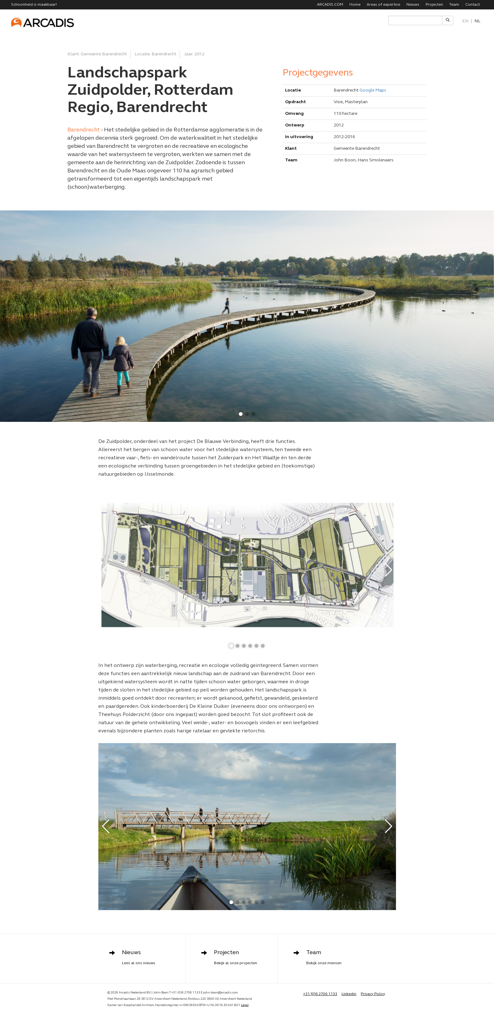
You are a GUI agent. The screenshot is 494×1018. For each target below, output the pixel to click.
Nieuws (412, 5)
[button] (241, 414)
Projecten (434, 5)
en (465, 21)
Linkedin (349, 994)
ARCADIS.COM (330, 5)
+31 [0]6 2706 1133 (320, 994)
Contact (472, 5)
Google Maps (372, 90)
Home (354, 5)
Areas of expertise (383, 5)
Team (454, 5)
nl (477, 21)
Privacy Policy (373, 994)
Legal (245, 1005)
